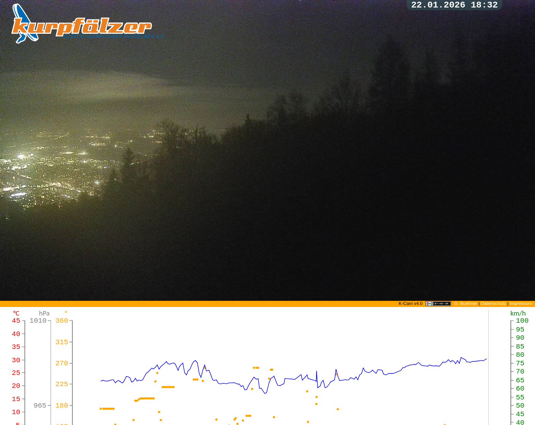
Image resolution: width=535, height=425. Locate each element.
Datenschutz (493, 303)
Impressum (521, 303)
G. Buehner (465, 303)
